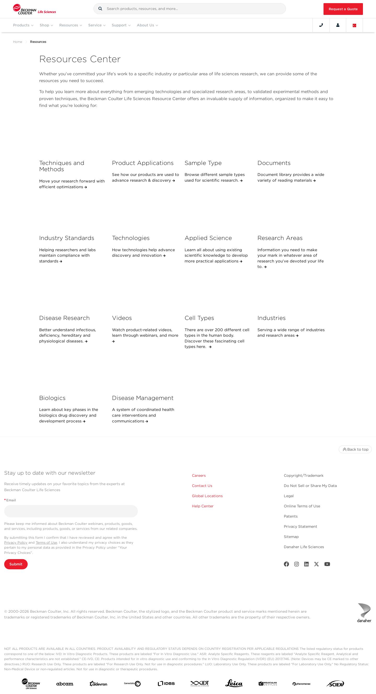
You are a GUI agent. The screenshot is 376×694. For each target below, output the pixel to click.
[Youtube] (327, 565)
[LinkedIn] (306, 565)
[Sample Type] (218, 137)
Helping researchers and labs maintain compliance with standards (67, 255)
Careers (199, 475)
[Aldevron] (98, 684)
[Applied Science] (218, 212)
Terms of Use (46, 542)
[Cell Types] (218, 292)
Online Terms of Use (302, 506)
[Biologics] (73, 372)
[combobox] (190, 8)
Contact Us (202, 486)
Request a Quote (343, 9)
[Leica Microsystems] (234, 685)
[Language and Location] (354, 25)
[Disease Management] (145, 372)
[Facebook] (286, 565)
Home (17, 42)
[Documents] (291, 137)
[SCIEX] (335, 685)
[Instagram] (296, 565)
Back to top (355, 449)
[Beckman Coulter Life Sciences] (34, 9)
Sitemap (291, 537)
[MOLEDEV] (267, 684)
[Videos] (145, 292)
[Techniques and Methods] (73, 137)
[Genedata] (132, 684)
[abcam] (64, 684)
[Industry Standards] (73, 212)
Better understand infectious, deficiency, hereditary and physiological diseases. (67, 335)
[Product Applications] (145, 137)
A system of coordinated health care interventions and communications (143, 415)
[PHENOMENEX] (301, 684)
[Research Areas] (291, 212)
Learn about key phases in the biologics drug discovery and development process (68, 415)
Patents (291, 516)
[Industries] (291, 292)
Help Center (203, 506)
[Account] (338, 25)
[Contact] (321, 25)
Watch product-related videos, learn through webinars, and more (145, 333)
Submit (15, 564)
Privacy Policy (15, 542)
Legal (289, 496)
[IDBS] (166, 684)
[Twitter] (316, 565)
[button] (100, 8)
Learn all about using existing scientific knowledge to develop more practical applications (216, 255)
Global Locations (207, 496)
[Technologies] (145, 212)
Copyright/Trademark (304, 475)
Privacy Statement (300, 526)
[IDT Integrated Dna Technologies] (200, 684)
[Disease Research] (73, 292)
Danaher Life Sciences (304, 547)
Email (10, 500)
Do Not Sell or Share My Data (310, 486)
